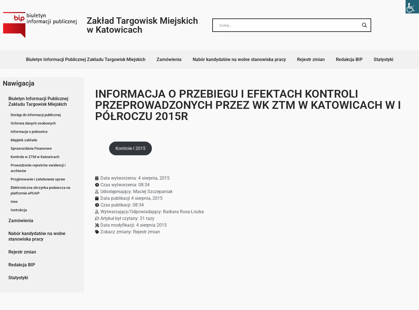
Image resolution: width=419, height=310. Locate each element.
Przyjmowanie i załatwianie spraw (38, 179)
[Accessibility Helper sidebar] (412, 6)
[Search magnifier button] (364, 25)
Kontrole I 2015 (130, 148)
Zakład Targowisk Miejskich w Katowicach (142, 25)
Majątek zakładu (24, 140)
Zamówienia (169, 59)
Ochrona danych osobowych (33, 123)
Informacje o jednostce (29, 132)
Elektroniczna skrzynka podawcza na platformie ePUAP (40, 190)
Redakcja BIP (349, 59)
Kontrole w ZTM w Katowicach (35, 157)
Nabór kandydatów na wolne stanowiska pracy (239, 59)
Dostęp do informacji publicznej (36, 115)
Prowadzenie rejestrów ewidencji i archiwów (38, 168)
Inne (14, 201)
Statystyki (383, 59)
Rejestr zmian (311, 59)
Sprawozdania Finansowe (31, 148)
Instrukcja (19, 210)
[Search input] (289, 25)
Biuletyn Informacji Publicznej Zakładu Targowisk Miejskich (85, 59)
